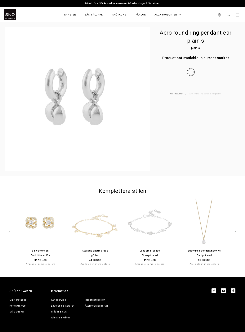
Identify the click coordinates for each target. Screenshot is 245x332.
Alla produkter (167, 14)
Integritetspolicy (95, 299)
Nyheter (70, 14)
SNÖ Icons (119, 14)
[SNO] (17, 14)
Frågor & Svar (59, 311)
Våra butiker (17, 311)
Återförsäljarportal (96, 305)
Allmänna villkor (60, 317)
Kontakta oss (18, 305)
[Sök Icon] (228, 14)
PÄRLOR (141, 14)
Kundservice (58, 299)
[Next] (236, 232)
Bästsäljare (94, 14)
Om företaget (18, 299)
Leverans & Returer (62, 305)
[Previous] (9, 232)
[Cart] (237, 14)
